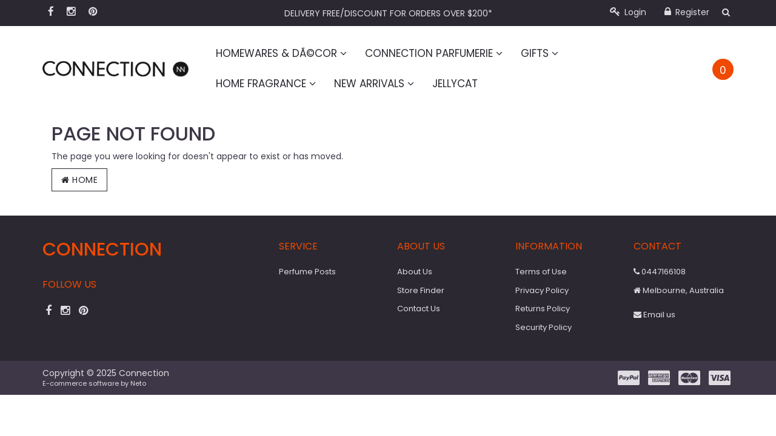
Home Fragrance (266, 83)
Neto (138, 383)
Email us (654, 314)
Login (628, 12)
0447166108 (660, 271)
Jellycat (455, 83)
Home (79, 180)
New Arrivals (374, 83)
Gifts (539, 53)
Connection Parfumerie (434, 53)
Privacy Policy (542, 290)
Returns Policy (542, 308)
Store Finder (420, 290)
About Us (414, 271)
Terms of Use (541, 271)
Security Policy (543, 327)
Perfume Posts (307, 271)
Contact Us (418, 308)
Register (686, 12)
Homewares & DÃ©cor (281, 53)
